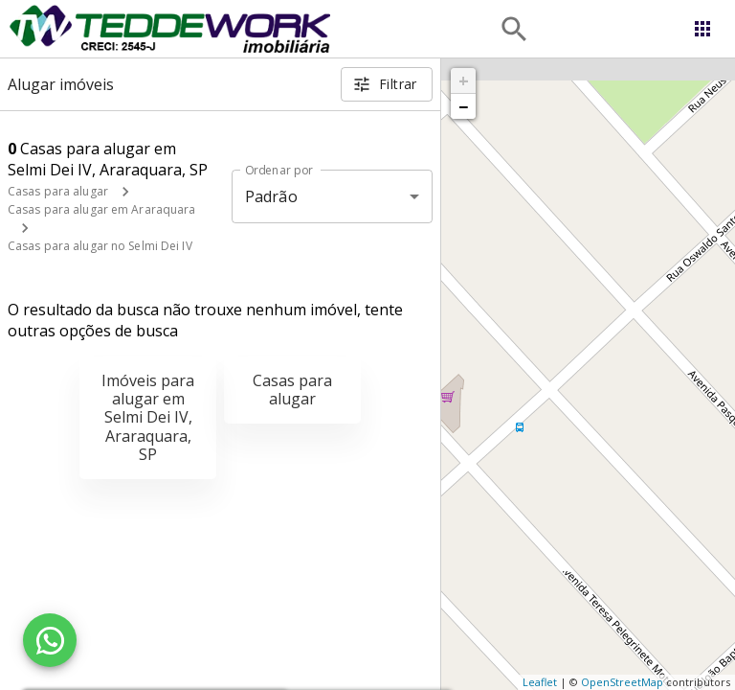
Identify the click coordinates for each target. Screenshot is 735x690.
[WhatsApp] (50, 640)
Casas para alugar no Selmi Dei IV (100, 246)
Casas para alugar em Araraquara (102, 209)
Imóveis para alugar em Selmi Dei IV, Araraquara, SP (147, 417)
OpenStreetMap (622, 682)
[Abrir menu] (702, 29)
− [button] (463, 106)
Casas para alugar (58, 191)
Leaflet (540, 682)
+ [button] (463, 80)
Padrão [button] (271, 196)
